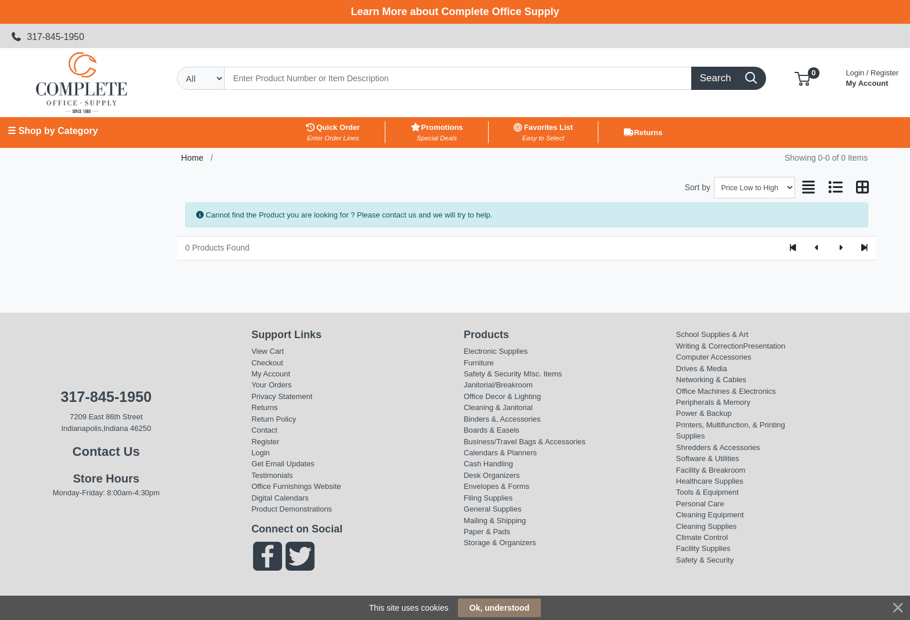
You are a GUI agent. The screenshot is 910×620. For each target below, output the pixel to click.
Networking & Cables (711, 379)
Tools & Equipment (707, 492)
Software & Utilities (707, 458)
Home (192, 157)
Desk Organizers (491, 475)
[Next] (841, 248)
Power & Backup (704, 413)
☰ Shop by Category (53, 131)
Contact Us (106, 451)
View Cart (267, 351)
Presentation (764, 346)
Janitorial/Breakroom (498, 384)
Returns (264, 407)
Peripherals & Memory (713, 402)
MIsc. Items (542, 373)
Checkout (267, 362)
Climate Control (702, 537)
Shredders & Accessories (718, 447)
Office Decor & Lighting (502, 396)
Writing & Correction (709, 346)
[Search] (458, 78)
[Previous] (817, 248)
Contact (264, 430)
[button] (802, 78)
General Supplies (492, 509)
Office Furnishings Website (296, 486)
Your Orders (271, 384)
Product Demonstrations (291, 509)
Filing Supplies (488, 498)
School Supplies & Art (712, 334)
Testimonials (271, 475)
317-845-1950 (47, 37)
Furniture (479, 362)
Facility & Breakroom (711, 470)
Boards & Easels (491, 430)
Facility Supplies (703, 548)
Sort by (697, 187)
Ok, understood (499, 607)
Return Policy (273, 419)
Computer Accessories (714, 357)
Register (265, 441)
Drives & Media (701, 368)
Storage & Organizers (500, 542)
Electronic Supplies (496, 351)
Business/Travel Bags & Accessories (525, 441)
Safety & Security (492, 373)
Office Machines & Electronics (726, 391)
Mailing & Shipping (495, 520)
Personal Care (700, 503)
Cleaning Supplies (706, 526)
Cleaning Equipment (710, 514)
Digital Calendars (280, 498)
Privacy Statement (281, 396)
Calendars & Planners (500, 452)
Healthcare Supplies (709, 481)
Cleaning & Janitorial (498, 407)
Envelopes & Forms (496, 486)
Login (260, 452)
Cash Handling (488, 463)
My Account (872, 77)
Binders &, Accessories (502, 419)
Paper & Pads (487, 531)
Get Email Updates (283, 463)
